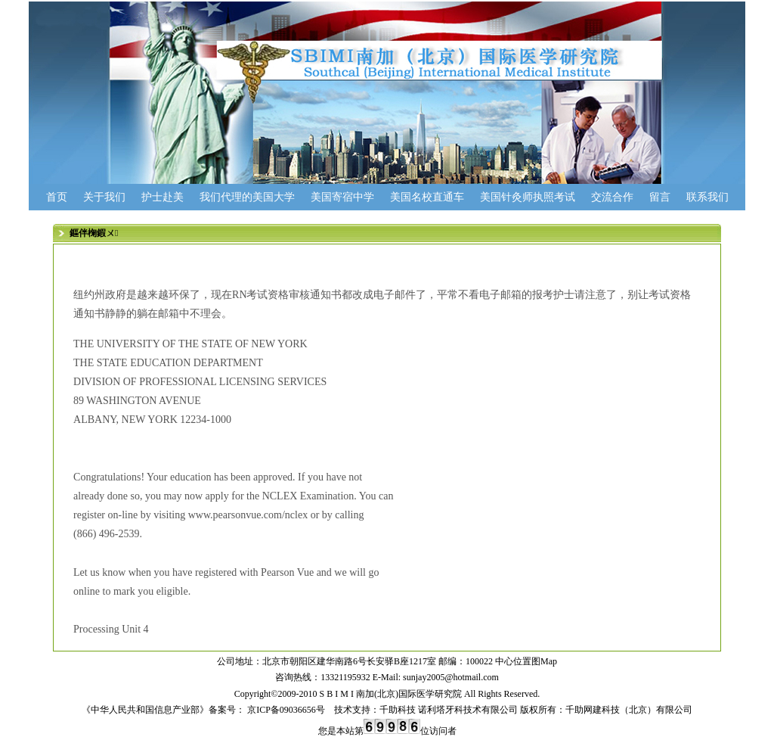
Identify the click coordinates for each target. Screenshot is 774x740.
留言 (659, 197)
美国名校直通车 (427, 197)
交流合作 (612, 197)
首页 (56, 197)
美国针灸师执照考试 (527, 197)
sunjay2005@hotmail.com (451, 677)
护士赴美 (162, 197)
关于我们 (104, 197)
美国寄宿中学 (342, 197)
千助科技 (397, 709)
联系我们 (707, 197)
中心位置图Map (526, 661)
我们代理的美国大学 (247, 197)
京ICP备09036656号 (285, 709)
